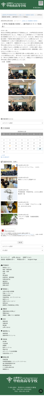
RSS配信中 (5, 157)
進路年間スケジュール (9, 335)
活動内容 (5, 323)
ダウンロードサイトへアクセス (25, 234)
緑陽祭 (5, 345)
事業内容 (5, 321)
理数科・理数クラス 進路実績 (11, 315)
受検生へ (5, 289)
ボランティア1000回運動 (10, 351)
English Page (32, 259)
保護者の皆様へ (33, 21)
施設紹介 (5, 281)
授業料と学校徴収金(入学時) (11, 305)
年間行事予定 (6, 279)
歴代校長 (5, 275)
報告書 (5, 325)
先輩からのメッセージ (9, 301)
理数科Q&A (6, 313)
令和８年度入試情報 (8, 291)
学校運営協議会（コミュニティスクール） (15, 361)
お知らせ (25, 21)
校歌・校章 (6, 271)
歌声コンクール (7, 347)
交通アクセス (27, 257)
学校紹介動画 (6, 295)
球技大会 (5, 349)
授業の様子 (6, 285)
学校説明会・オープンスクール (11, 297)
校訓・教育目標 (7, 269)
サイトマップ (5, 257)
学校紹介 (5, 265)
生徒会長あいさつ (8, 353)
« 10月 (3, 155)
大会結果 (5, 343)
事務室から (6, 369)
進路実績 (5, 333)
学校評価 (5, 359)
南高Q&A (5, 303)
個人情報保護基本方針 (9, 363)
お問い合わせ (16, 257)
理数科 (4, 309)
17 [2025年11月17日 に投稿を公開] (10, 146)
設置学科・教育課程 (8, 277)
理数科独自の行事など (9, 311)
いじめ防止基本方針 (8, 367)
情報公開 (5, 357)
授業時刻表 (6, 283)
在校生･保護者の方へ (8, 259)
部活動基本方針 (7, 365)
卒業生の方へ (21, 259)
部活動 (5, 341)
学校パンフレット (8, 293)
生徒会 (4, 339)
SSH (3, 319)
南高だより (6, 299)
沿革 (4, 273)
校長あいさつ (6, 267)
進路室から (5, 331)
